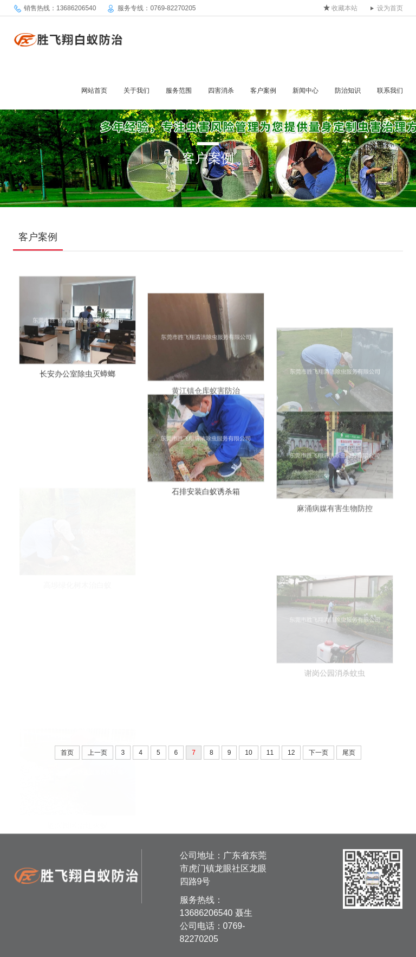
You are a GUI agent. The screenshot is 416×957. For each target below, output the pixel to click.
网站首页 (94, 90)
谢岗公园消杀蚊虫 (334, 697)
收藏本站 (345, 8)
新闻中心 (305, 90)
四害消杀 (221, 90)
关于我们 (136, 90)
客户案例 (263, 90)
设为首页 (390, 8)
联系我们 (390, 90)
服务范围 (179, 90)
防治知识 (348, 90)
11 (270, 752)
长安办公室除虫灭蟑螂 (77, 381)
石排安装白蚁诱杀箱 (206, 499)
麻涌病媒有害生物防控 (335, 525)
